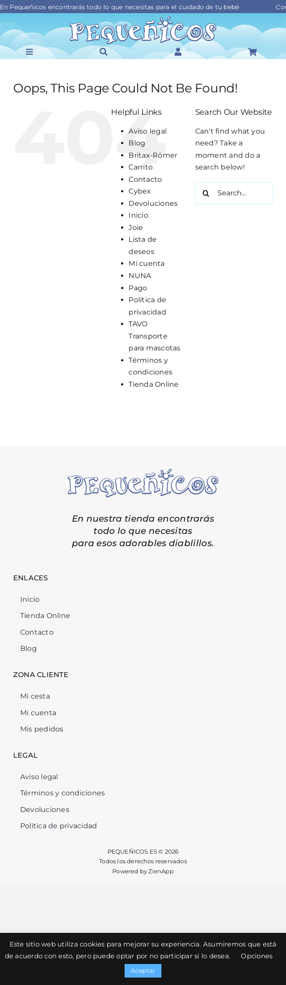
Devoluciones (153, 203)
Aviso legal (148, 131)
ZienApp (160, 871)
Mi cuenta (146, 263)
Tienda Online (154, 384)
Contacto (145, 179)
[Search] (206, 193)
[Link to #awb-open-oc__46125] (252, 52)
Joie (136, 227)
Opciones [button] (256, 956)
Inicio (138, 215)
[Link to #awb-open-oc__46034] (103, 52)
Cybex (140, 191)
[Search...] (234, 193)
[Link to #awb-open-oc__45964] (29, 52)
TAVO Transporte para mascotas (154, 336)
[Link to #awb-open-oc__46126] (178, 52)
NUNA (140, 276)
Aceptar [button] (143, 970)
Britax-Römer (153, 155)
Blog (137, 143)
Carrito (141, 167)
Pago (138, 288)
